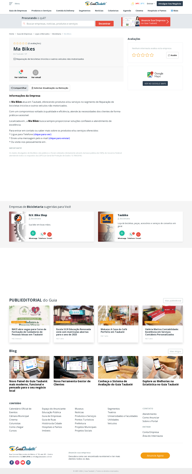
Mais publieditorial (173, 300)
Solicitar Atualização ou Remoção (50, 88)
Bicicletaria (56, 34)
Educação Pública (51, 412)
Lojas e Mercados (42, 34)
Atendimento (150, 413)
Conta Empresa (151, 432)
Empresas (18, 10)
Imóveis (46, 430)
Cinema (139, 10)
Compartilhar (19, 88)
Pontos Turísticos (84, 419)
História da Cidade (52, 423)
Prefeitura (80, 423)
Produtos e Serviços (41, 10)
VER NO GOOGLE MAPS (155, 83)
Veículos (112, 423)
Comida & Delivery (65, 10)
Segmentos (84, 10)
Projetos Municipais (85, 427)
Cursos (13, 430)
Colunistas (113, 10)
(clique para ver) (42, 134)
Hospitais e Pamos (157, 10)
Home (11, 34)
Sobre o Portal (150, 421)
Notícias (99, 10)
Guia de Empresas (24, 34)
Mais (174, 10)
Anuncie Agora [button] (155, 455)
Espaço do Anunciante (54, 408)
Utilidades (113, 419)
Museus (79, 408)
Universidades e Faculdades (123, 416)
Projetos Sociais (83, 430)
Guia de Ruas (49, 419)
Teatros (112, 412)
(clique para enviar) (59, 138)
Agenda (127, 10)
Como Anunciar (151, 417)
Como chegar (16, 427)
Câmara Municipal (19, 416)
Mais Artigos (175, 351)
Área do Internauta (153, 435)
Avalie (172, 55)
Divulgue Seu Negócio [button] (170, 3)
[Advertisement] (155, 116)
